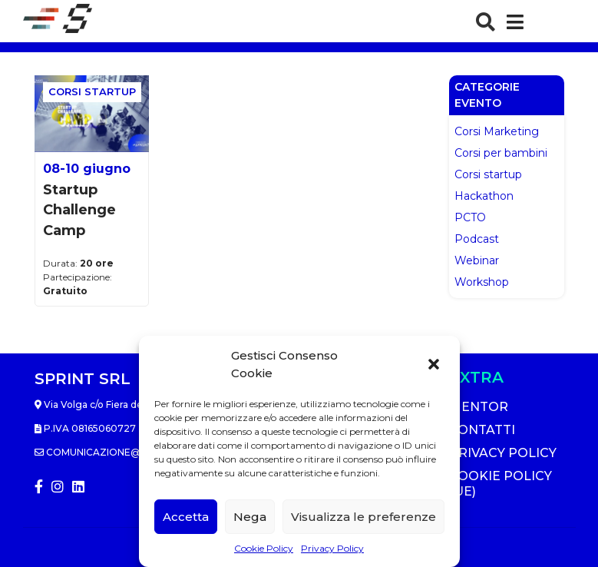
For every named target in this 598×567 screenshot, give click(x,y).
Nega (249, 516)
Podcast (476, 239)
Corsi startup (488, 174)
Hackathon (484, 196)
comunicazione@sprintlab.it (120, 452)
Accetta (186, 516)
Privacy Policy (332, 548)
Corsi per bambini (500, 153)
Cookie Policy (263, 548)
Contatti (482, 430)
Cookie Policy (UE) (500, 484)
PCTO (470, 217)
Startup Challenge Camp (79, 210)
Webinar (476, 260)
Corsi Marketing (496, 131)
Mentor (478, 407)
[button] (435, 365)
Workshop (481, 282)
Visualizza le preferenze (363, 516)
